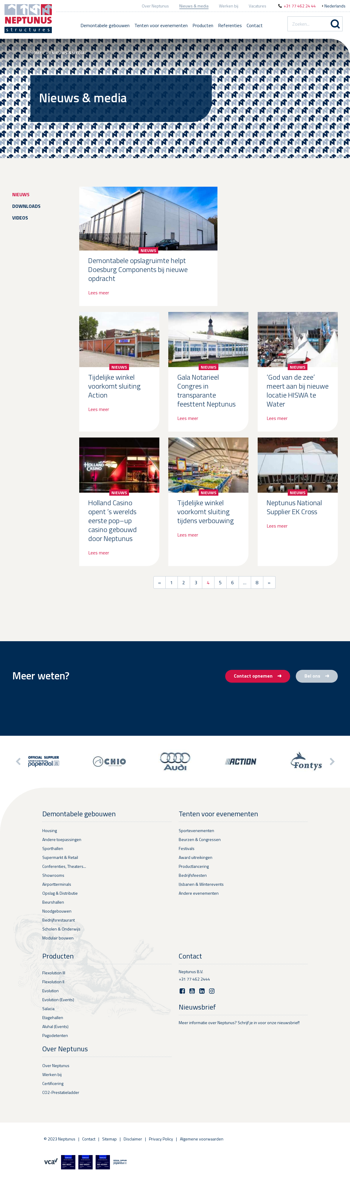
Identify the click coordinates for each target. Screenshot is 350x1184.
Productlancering (194, 866)
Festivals (187, 848)
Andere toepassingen (61, 839)
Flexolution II (53, 982)
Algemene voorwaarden (201, 1139)
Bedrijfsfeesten (193, 875)
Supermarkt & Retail (60, 857)
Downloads (26, 206)
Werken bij (228, 6)
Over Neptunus (155, 6)
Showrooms (53, 875)
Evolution (50, 990)
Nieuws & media (194, 6)
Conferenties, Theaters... (64, 866)
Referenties (230, 25)
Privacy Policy (161, 1139)
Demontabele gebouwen (105, 25)
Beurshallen (53, 902)
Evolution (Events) (58, 999)
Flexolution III (53, 973)
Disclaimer (133, 1139)
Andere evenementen (199, 893)
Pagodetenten (55, 1035)
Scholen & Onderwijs (61, 929)
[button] (332, 762)
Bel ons (316, 675)
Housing (49, 830)
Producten (202, 25)
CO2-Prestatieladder (60, 1092)
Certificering (52, 1083)
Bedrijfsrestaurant (58, 920)
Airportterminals (56, 884)
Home (36, 53)
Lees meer (98, 292)
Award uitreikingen (195, 857)
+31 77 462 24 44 (300, 6)
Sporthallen (52, 848)
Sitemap (109, 1139)
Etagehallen (52, 1017)
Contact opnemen (257, 675)
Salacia (48, 1008)
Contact (255, 25)
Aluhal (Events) (55, 1026)
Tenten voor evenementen (161, 25)
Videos (20, 217)
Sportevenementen (196, 830)
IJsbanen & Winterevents (201, 884)
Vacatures (257, 6)
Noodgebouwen (56, 911)
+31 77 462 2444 (194, 979)
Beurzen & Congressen (200, 839)
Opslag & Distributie (60, 893)
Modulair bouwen (58, 938)
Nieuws (20, 194)
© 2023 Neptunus (59, 1139)
